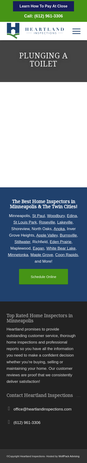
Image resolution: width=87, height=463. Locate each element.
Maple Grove (41, 255)
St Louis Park (25, 222)
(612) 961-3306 (26, 422)
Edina (72, 216)
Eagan (38, 248)
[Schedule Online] (43, 276)
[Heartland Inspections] (36, 31)
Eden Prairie (60, 242)
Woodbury (56, 216)
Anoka (59, 229)
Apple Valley (47, 235)
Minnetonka (18, 255)
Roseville (47, 222)
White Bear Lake (61, 248)
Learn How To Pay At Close (43, 6)
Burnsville (68, 235)
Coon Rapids (66, 255)
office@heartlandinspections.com (42, 409)
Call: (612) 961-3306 (43, 16)
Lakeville (65, 222)
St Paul (38, 216)
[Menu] (74, 31)
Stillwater (22, 242)
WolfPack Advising (68, 456)
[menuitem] (74, 31)
